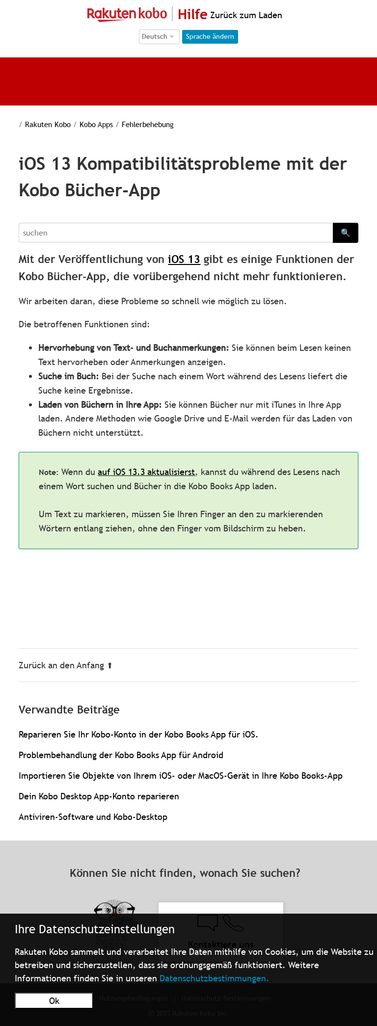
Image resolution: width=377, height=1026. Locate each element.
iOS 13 (184, 259)
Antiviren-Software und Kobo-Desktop (93, 816)
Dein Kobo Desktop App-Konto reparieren (99, 796)
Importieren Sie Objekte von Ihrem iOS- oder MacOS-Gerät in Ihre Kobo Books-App (181, 775)
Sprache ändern (210, 36)
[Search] (175, 232)
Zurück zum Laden (245, 15)
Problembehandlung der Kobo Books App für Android (121, 755)
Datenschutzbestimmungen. (214, 978)
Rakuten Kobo (48, 124)
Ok (54, 1000)
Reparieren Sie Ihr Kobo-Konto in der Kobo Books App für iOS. (139, 734)
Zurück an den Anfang (66, 665)
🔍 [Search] (345, 232)
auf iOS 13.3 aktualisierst (146, 471)
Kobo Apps (96, 124)
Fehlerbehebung (148, 124)
